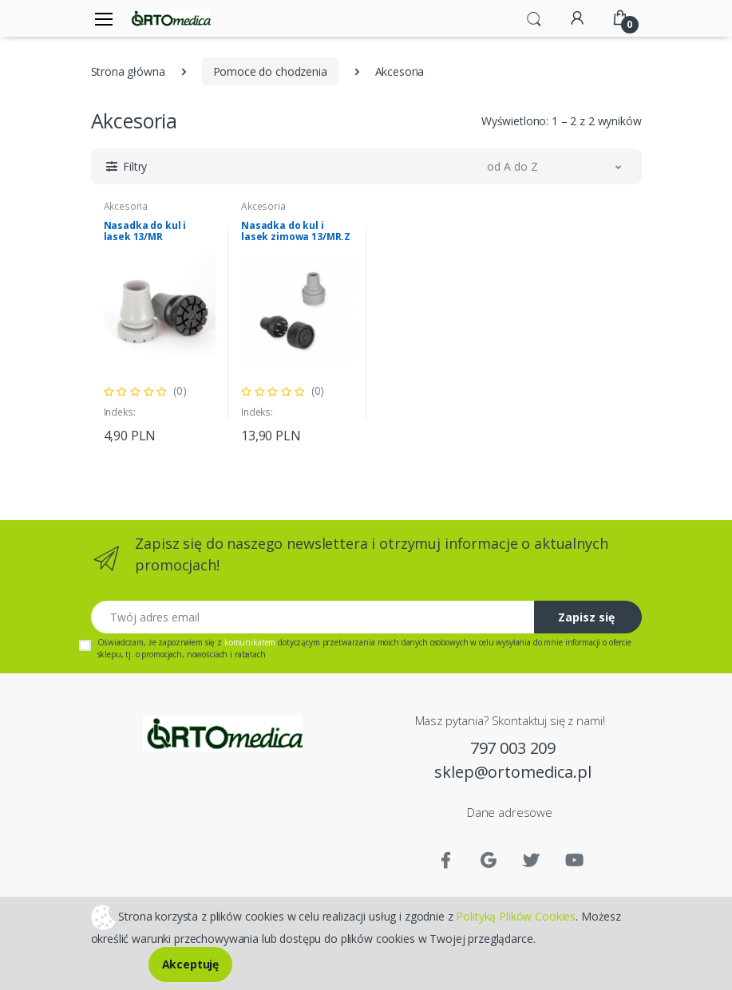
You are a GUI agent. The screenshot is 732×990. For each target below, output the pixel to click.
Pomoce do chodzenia (270, 71)
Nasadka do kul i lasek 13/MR (145, 231)
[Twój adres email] (313, 617)
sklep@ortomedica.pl (512, 772)
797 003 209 (513, 748)
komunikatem (249, 642)
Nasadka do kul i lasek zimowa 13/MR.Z (295, 231)
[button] (534, 18)
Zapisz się (586, 617)
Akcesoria (126, 206)
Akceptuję (191, 964)
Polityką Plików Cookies (516, 915)
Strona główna (128, 71)
